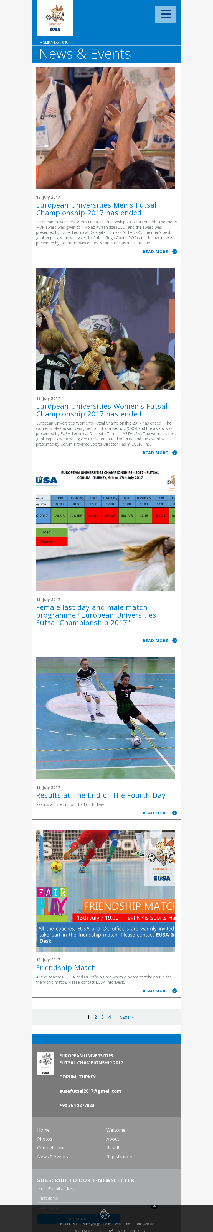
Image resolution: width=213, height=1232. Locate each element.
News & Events (63, 42)
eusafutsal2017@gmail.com (90, 1091)
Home (45, 42)
